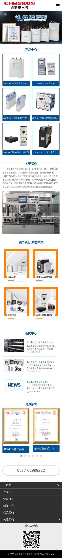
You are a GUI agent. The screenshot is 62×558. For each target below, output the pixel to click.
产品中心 (8, 492)
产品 (31, 49)
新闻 (31, 333)
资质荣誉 (31, 404)
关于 (31, 163)
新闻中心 (8, 505)
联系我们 (8, 512)
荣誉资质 (8, 498)
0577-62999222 (31, 470)
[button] (21, 456)
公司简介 (8, 485)
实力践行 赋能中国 (31, 242)
